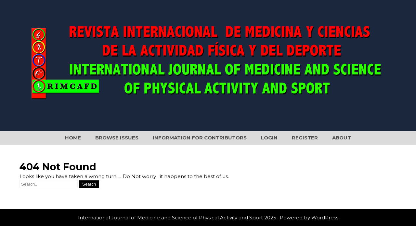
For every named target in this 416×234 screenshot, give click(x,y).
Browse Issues (116, 138)
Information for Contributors (200, 138)
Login (269, 138)
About (341, 138)
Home (73, 138)
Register (305, 138)
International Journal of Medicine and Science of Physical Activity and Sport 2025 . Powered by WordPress (208, 217)
